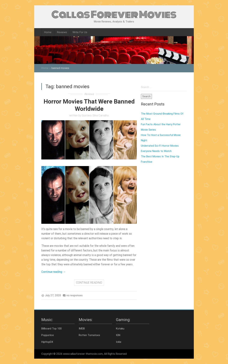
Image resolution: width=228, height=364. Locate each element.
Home (47, 32)
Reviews (62, 32)
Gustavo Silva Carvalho (95, 115)
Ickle (118, 342)
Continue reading (53, 271)
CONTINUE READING (89, 282)
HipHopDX (47, 342)
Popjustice (47, 335)
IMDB (82, 328)
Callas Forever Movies (114, 15)
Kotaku (120, 328)
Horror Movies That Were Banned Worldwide (89, 105)
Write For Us (79, 32)
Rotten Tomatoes (89, 335)
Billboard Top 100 (51, 328)
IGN (118, 335)
